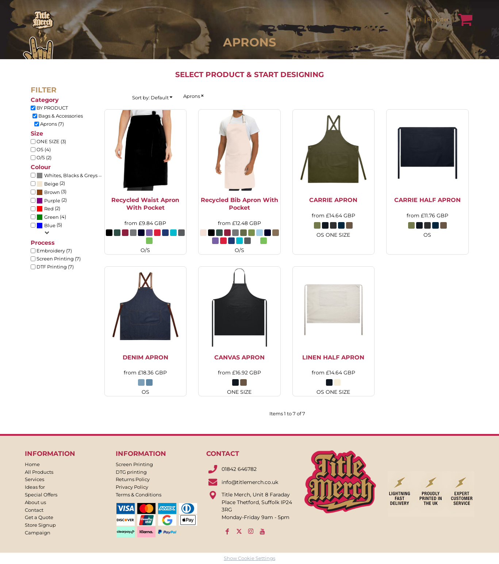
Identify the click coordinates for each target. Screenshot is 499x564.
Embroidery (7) (54, 251)
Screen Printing (134, 464)
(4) (51, 217)
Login (414, 19)
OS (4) (44, 149)
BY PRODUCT (52, 108)
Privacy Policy (132, 487)
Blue (49, 225)
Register (438, 19)
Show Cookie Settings (249, 558)
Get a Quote (39, 517)
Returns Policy (133, 479)
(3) (51, 192)
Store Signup (40, 525)
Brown (52, 192)
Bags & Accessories (60, 116)
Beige (51, 184)
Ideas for (35, 487)
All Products (39, 472)
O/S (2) (44, 157)
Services (34, 479)
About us (35, 502)
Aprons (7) (52, 124)
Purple (52, 200)
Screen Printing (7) (59, 259)
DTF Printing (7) (55, 267)
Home (32, 464)
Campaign (37, 533)
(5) (49, 225)
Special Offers (41, 495)
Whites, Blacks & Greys (70, 175)
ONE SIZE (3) (51, 141)
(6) (70, 175)
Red (49, 209)
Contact (34, 510)
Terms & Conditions (138, 495)
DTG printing (131, 472)
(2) (51, 184)
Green (51, 217)
